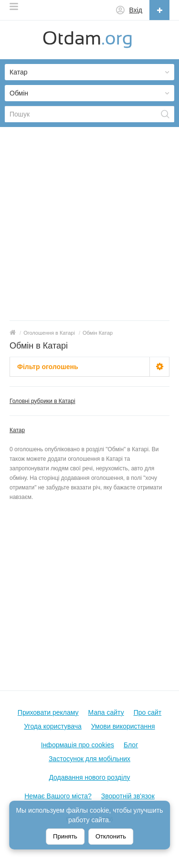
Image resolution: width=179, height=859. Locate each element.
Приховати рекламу (48, 712)
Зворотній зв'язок (128, 796)
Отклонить (110, 836)
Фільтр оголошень (47, 367)
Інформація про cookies (77, 745)
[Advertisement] (89, 226)
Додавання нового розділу (89, 777)
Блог (131, 745)
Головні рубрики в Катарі (42, 401)
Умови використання (123, 726)
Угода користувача (52, 726)
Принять (65, 836)
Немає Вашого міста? (58, 796)
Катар (17, 430)
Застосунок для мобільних (89, 759)
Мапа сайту (106, 712)
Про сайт (148, 712)
